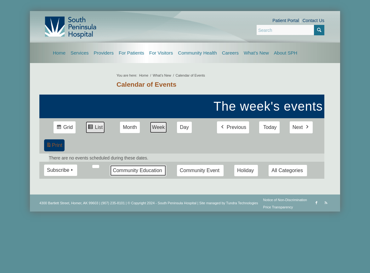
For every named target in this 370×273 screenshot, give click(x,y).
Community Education (137, 170)
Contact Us (313, 20)
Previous (233, 127)
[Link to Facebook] (316, 202)
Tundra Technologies (242, 203)
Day (184, 127)
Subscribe (60, 170)
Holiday (245, 170)
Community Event (199, 170)
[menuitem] (59, 53)
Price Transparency (278, 207)
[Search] (290, 30)
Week (158, 127)
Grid (64, 128)
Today (270, 127)
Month (130, 127)
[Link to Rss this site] (326, 202)
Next (301, 127)
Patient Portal (285, 20)
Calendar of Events (146, 84)
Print (54, 146)
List (95, 128)
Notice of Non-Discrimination (285, 200)
